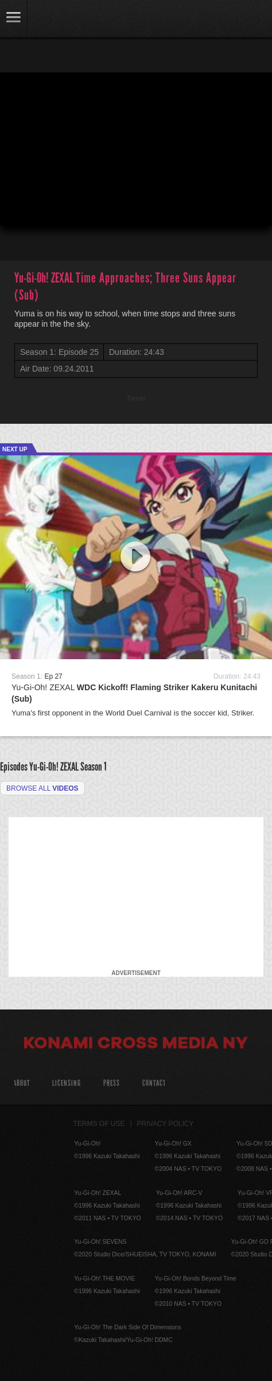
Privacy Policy (165, 1124)
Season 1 (93, 766)
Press (111, 1083)
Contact (154, 1083)
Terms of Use (99, 1124)
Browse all (42, 788)
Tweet (136, 398)
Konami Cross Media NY (136, 1044)
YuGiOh (68, 19)
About (21, 1083)
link (14, 18)
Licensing (66, 1083)
